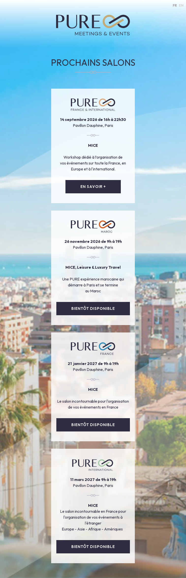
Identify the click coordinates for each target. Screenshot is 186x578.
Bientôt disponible (93, 424)
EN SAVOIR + (93, 186)
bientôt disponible (93, 308)
